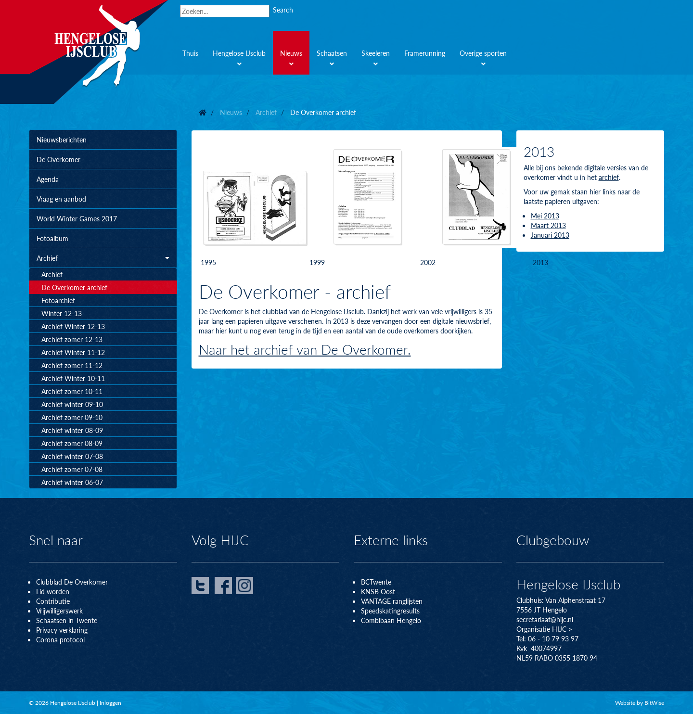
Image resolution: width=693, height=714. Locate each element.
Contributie (53, 601)
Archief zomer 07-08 (72, 469)
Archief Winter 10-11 (73, 378)
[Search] (225, 11)
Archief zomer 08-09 (72, 443)
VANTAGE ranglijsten (392, 601)
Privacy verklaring (62, 630)
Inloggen (110, 703)
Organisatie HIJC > (544, 629)
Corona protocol (60, 639)
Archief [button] (103, 258)
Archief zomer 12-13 (72, 339)
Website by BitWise (639, 703)
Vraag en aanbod (61, 199)
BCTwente (376, 581)
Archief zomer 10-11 (72, 391)
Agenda (48, 179)
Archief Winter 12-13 (73, 326)
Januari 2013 (550, 235)
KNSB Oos (377, 591)
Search (283, 9)
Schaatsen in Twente (66, 620)
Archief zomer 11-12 (72, 365)
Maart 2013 (548, 225)
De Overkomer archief (74, 287)
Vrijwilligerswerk (59, 610)
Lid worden (52, 591)
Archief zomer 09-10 (72, 417)
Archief (52, 274)
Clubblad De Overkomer (72, 581)
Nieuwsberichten (62, 139)
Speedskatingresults (390, 610)
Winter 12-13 (61, 313)
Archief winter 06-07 (72, 482)
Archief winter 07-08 (72, 456)
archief (609, 177)
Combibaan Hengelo (391, 620)
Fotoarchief (58, 300)
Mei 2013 (545, 215)
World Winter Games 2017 (77, 218)
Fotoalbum (52, 238)
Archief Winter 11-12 (73, 352)
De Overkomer (58, 159)
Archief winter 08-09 (72, 430)
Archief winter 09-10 (72, 404)
